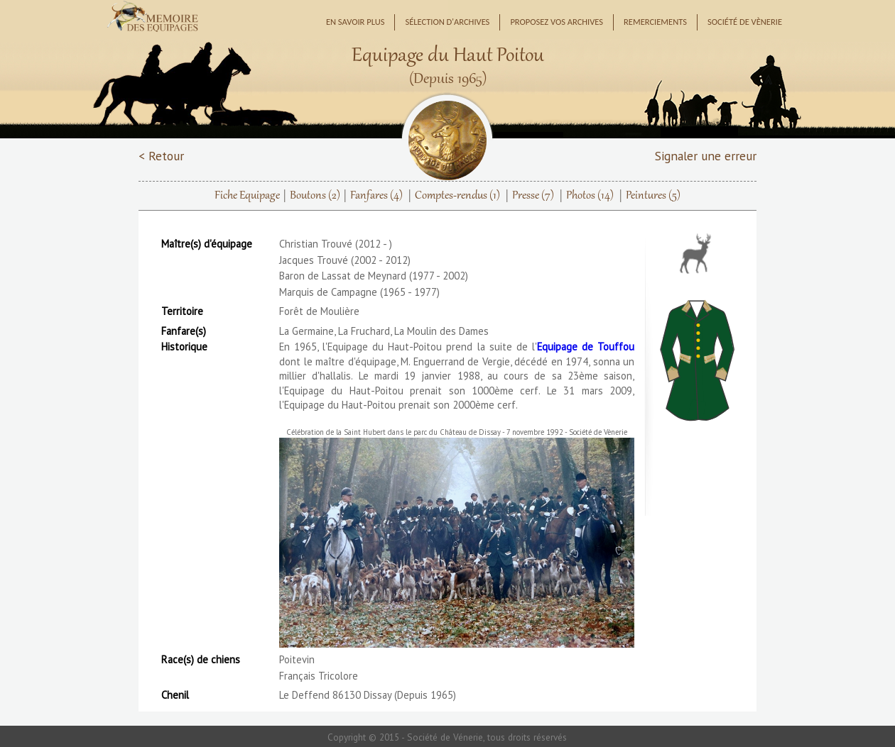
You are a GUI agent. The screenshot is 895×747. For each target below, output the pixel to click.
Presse (533, 196)
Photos (590, 196)
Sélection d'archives (447, 21)
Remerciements (655, 21)
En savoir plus (355, 21)
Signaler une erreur (705, 156)
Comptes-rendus (457, 196)
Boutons (315, 196)
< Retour (161, 156)
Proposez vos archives (556, 21)
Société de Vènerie (744, 21)
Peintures (653, 196)
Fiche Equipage (247, 196)
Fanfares (376, 196)
